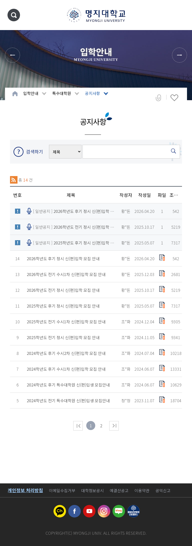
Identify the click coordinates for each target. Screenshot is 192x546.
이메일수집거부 (62, 490)
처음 (78, 426)
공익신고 (163, 490)
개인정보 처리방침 (25, 490)
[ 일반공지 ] (74, 211)
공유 (158, 97)
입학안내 (30, 93)
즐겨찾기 (174, 97)
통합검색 (14, 15)
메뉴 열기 (180, 15)
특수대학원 (61, 93)
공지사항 (92, 93)
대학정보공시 (92, 490)
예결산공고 (119, 490)
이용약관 (142, 490)
